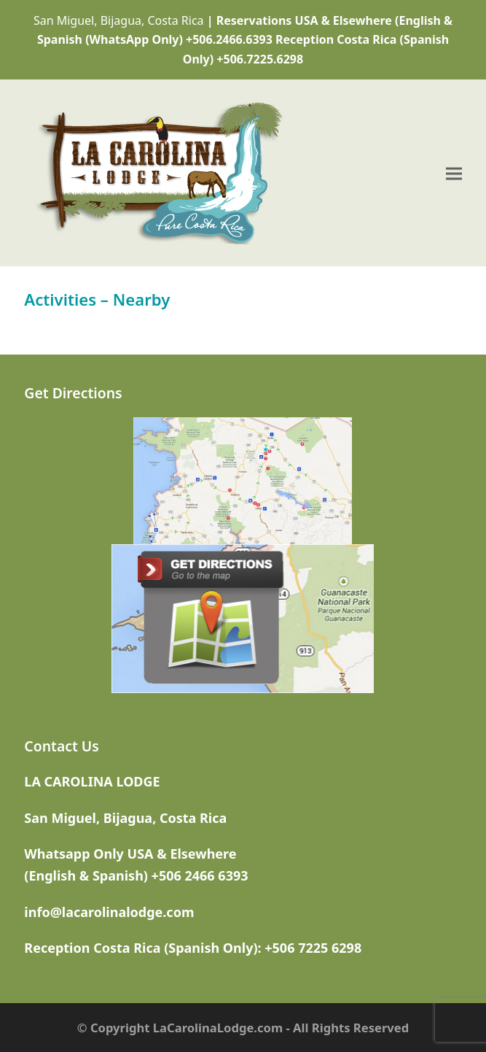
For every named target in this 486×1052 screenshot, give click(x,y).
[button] (454, 173)
